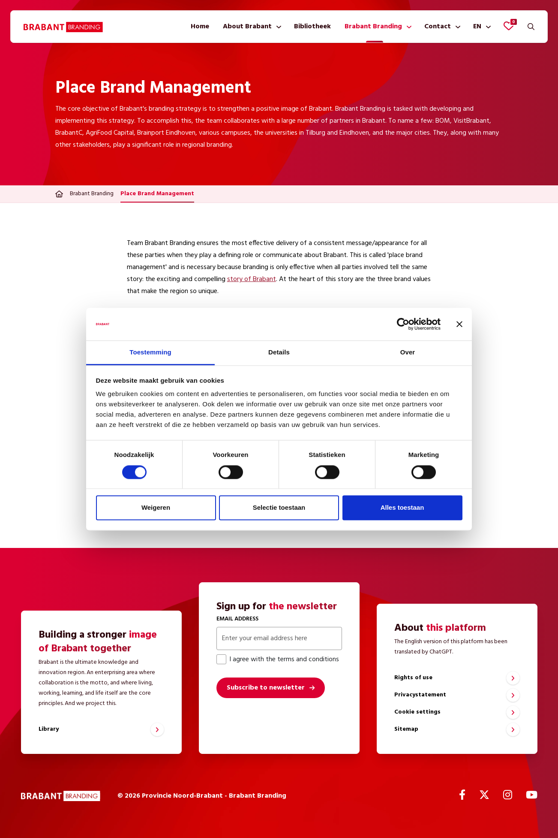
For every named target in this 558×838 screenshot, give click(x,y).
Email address (237, 618)
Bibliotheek (312, 26)
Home (200, 26)
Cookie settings (417, 712)
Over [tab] (407, 352)
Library (49, 729)
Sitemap (406, 729)
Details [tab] (279, 352)
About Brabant (247, 26)
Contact (437, 26)
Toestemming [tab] (150, 352)
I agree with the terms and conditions (277, 659)
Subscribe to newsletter (266, 687)
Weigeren (155, 507)
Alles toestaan (402, 507)
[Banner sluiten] (459, 324)
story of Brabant (251, 279)
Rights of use (413, 678)
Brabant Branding (373, 26)
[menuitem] (200, 26)
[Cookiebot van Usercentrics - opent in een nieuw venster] (403, 324)
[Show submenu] (277, 26)
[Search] (531, 26)
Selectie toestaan (279, 507)
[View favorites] (509, 26)
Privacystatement (420, 695)
